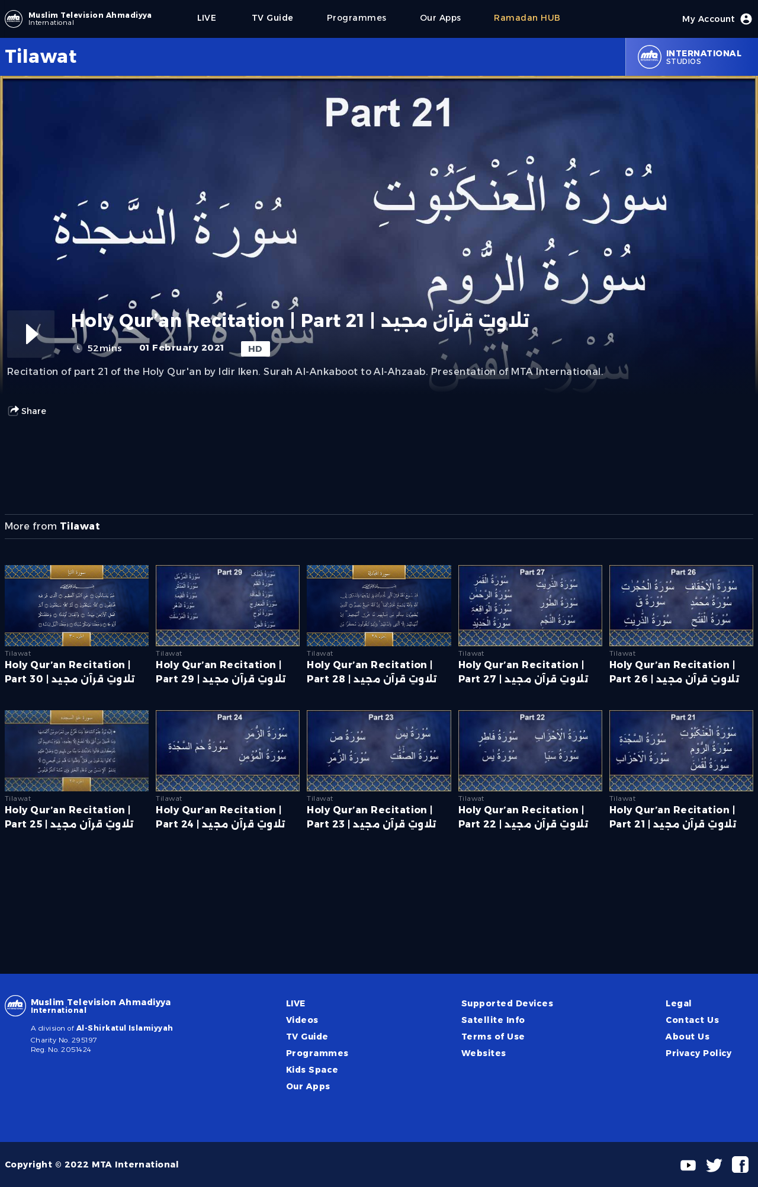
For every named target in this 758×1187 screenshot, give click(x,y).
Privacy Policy (699, 1053)
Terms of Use (493, 1036)
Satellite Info (493, 1020)
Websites (483, 1053)
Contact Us (692, 1020)
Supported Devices (507, 1003)
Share (26, 411)
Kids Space (312, 1069)
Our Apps (308, 1086)
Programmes (317, 1053)
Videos (302, 1020)
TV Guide (307, 1036)
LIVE (296, 1003)
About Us (687, 1036)
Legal (679, 1003)
